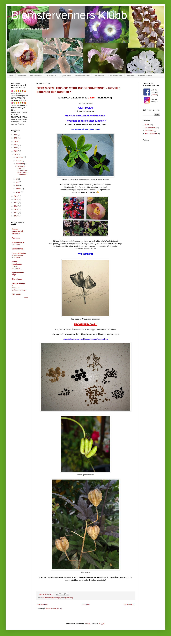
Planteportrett (150, 128)
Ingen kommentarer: (46, 594)
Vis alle (26, 297)
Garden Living (17, 249)
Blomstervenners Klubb (69, 15)
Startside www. (145, 76)
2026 (16, 135)
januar (18, 192)
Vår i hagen (16, 244)
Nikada (87, 623)
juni (17, 182)
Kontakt (130, 76)
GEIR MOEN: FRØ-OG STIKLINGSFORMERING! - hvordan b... (21, 171)
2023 (16, 145)
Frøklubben (65, 76)
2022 (16, 148)
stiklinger (57, 597)
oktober (19, 161)
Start (11, 76)
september (20, 164)
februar (19, 189)
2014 (16, 213)
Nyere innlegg (42, 604)
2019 (16, 196)
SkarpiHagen (17, 279)
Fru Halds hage (18, 242)
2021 (16, 151)
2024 (16, 141)
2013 (16, 216)
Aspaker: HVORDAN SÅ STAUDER (17, 231)
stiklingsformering (67, 597)
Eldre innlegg (129, 604)
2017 (16, 203)
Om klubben (36, 76)
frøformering (49, 597)
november (20, 157)
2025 (16, 138)
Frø (43, 597)
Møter (147, 125)
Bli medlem (51, 76)
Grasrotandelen (115, 76)
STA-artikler (16, 294)
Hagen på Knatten (19, 253)
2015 (16, 209)
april (17, 185)
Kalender (22, 76)
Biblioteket (99, 76)
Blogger (101, 623)
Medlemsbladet (82, 76)
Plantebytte (149, 131)
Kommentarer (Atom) (54, 608)
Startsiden (86, 604)
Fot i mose (16, 238)
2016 (16, 206)
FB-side (154, 95)
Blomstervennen (151, 134)
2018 (16, 199)
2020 (16, 154)
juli (17, 179)
